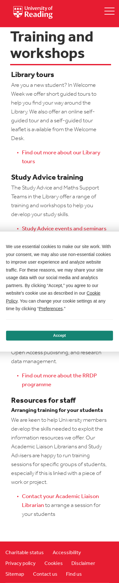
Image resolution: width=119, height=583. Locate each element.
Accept (59, 335)
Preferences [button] (51, 308)
